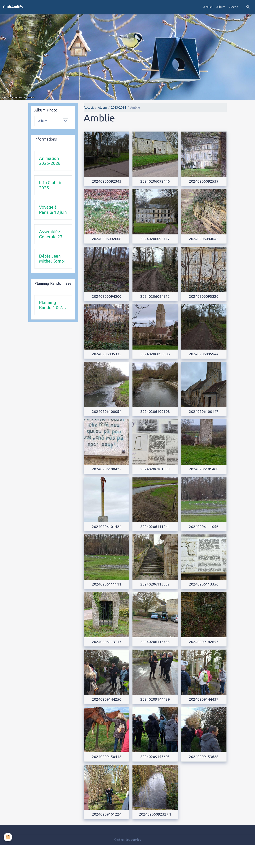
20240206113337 (155, 584)
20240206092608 (106, 239)
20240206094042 (203, 239)
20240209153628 (203, 757)
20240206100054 (106, 411)
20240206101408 (203, 469)
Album (220, 7)
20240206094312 (155, 296)
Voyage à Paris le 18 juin (53, 210)
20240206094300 (106, 296)
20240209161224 (106, 814)
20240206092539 (203, 181)
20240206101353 (155, 469)
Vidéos (233, 7)
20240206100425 (106, 469)
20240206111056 (203, 527)
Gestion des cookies (127, 839)
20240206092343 (106, 181)
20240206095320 (203, 296)
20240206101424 (106, 527)
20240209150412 (106, 757)
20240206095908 (155, 354)
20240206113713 (106, 642)
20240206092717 (155, 239)
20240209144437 (203, 699)
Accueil (208, 7)
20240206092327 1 (155, 814)
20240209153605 (155, 757)
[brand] (13, 7)
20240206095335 (106, 354)
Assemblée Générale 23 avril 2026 (50, 234)
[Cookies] (8, 837)
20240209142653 (203, 642)
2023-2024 (118, 107)
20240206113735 (155, 642)
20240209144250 (106, 699)
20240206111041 (155, 527)
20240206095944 (203, 354)
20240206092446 (155, 181)
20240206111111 (106, 584)
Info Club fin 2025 (51, 185)
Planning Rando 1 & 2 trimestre (50, 305)
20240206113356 (203, 584)
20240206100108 (155, 411)
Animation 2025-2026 (49, 161)
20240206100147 (203, 411)
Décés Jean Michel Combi (52, 259)
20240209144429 (155, 699)
